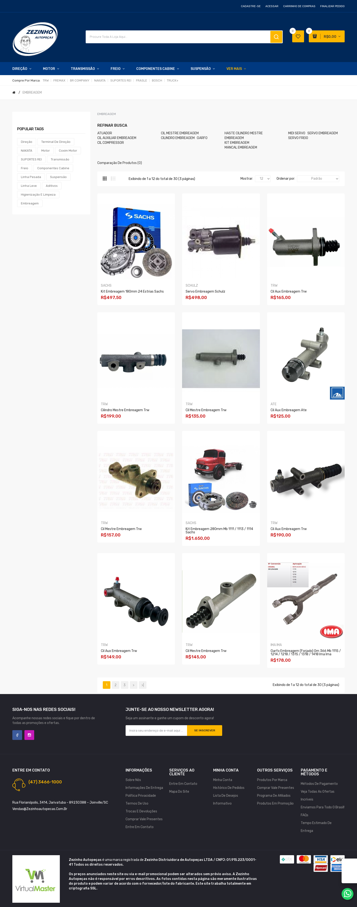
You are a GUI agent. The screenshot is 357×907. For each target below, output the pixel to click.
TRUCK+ (172, 80)
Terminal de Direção (55, 142)
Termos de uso (137, 803)
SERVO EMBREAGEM (322, 133)
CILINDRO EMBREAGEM (178, 138)
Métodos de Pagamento (319, 784)
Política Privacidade (141, 796)
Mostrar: (246, 179)
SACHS (106, 286)
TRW (46, 80)
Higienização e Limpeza (38, 194)
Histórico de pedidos (228, 788)
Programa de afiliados (274, 796)
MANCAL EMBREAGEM (241, 147)
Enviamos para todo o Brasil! (322, 807)
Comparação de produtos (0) (119, 163)
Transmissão (60, 159)
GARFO (202, 138)
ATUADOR (104, 133)
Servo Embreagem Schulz (205, 291)
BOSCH (157, 80)
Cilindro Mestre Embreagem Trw (125, 410)
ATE (274, 404)
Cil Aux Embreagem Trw (289, 291)
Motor (45, 150)
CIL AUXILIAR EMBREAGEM (116, 138)
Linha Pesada (31, 177)
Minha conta (222, 780)
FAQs (304, 815)
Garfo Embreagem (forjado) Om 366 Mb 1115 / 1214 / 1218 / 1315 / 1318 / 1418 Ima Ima (306, 652)
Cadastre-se (251, 6)
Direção (26, 142)
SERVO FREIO (298, 138)
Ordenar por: (286, 179)
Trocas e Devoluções (141, 811)
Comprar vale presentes (144, 819)
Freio (24, 168)
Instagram (29, 735)
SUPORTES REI (120, 80)
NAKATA (100, 80)
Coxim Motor (68, 150)
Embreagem (30, 203)
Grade (105, 178)
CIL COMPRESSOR (110, 143)
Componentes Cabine (53, 168)
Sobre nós (133, 780)
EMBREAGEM (32, 93)
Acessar (271, 6)
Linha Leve (29, 186)
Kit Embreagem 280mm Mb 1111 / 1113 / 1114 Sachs (219, 530)
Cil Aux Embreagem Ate (289, 410)
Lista (113, 178)
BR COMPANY (79, 80)
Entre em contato (140, 827)
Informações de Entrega (144, 788)
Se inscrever (204, 730)
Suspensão (58, 177)
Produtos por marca (272, 780)
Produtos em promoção (275, 803)
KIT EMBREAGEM (237, 143)
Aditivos (52, 186)
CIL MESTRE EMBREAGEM (180, 133)
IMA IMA (276, 645)
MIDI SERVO (296, 133)
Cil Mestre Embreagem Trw (206, 410)
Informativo (222, 803)
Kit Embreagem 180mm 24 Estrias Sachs (132, 291)
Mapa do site (179, 792)
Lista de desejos (225, 796)
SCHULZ (192, 286)
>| (142, 685)
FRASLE (141, 80)
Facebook (17, 735)
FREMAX (59, 80)
